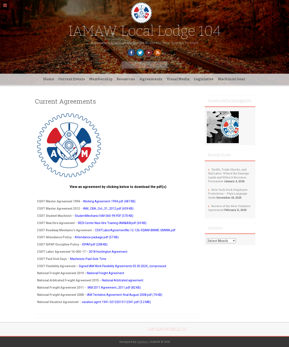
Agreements (150, 79)
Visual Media (178, 79)
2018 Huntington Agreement (108, 251)
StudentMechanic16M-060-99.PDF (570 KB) (104, 215)
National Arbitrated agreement (122, 280)
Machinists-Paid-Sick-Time (88, 259)
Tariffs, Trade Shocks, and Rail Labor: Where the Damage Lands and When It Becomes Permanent (228, 175)
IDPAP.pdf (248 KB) (95, 244)
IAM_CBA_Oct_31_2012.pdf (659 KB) (108, 208)
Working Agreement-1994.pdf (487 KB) (109, 201)
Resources (125, 79)
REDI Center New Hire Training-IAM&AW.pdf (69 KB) (112, 223)
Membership (100, 79)
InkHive (142, 342)
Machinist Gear (231, 79)
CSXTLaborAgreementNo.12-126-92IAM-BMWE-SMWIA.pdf (135, 230)
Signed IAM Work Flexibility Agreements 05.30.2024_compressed (122, 266)
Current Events (71, 79)
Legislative (204, 79)
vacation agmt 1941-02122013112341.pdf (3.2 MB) (116, 302)
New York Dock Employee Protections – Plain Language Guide (227, 193)
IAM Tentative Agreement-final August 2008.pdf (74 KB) (124, 294)
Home (48, 79)
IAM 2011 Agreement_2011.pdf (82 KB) (114, 287)
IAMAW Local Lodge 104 (144, 31)
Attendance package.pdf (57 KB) (97, 237)
